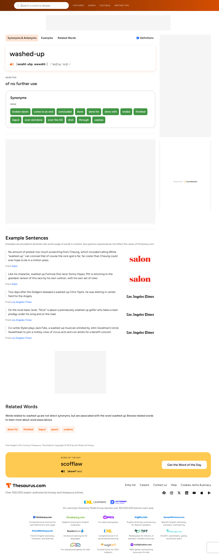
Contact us (160, 485)
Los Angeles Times (22, 302)
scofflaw (71, 464)
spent (54, 429)
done (80, 111)
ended (126, 111)
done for (94, 111)
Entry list (130, 485)
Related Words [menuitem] (67, 38)
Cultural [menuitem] (105, 5)
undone (68, 429)
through (84, 119)
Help (174, 485)
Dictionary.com (212, 5)
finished (140, 111)
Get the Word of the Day (184, 465)
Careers (144, 485)
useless (98, 119)
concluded (65, 111)
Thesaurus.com (7, 5)
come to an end (43, 111)
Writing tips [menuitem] (122, 5)
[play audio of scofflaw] (63, 471)
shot (70, 119)
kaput (15, 119)
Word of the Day (71, 457)
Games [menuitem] (92, 5)
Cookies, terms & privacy (196, 485)
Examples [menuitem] (47, 38)
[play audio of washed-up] (12, 64)
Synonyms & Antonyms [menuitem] (22, 38)
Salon (15, 266)
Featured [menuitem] (78, 5)
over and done (33, 119)
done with (111, 111)
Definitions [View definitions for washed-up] (146, 38)
